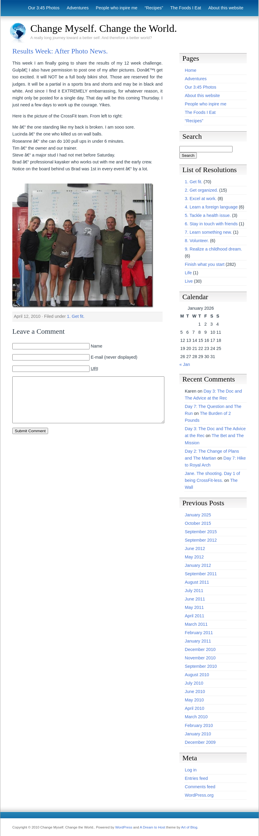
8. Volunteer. (197, 240)
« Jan (184, 364)
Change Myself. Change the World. (103, 28)
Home (190, 70)
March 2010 (196, 716)
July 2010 (194, 683)
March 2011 (196, 624)
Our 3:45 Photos (43, 7)
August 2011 (197, 582)
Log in (191, 770)
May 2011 (194, 607)
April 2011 (194, 615)
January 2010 (198, 733)
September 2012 (201, 540)
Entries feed (196, 778)
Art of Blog (189, 827)
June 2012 (195, 548)
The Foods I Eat (185, 7)
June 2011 (195, 599)
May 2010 (194, 700)
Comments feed (200, 786)
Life (188, 272)
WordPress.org (199, 795)
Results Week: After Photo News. (60, 51)
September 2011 (201, 573)
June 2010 (195, 691)
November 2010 (200, 657)
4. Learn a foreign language (211, 207)
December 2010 (200, 649)
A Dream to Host (152, 827)
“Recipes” (154, 7)
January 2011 (198, 641)
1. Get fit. (75, 316)
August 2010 (197, 674)
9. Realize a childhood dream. (213, 249)
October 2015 (198, 523)
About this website (225, 7)
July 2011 (194, 590)
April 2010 (194, 708)
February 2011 (199, 632)
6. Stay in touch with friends (211, 223)
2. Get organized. (201, 190)
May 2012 (194, 557)
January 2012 (198, 565)
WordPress (123, 827)
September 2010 (201, 666)
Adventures (78, 7)
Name (96, 346)
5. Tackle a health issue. (208, 215)
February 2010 (199, 725)
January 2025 (198, 514)
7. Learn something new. (208, 232)
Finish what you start (204, 264)
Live (189, 281)
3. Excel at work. (201, 198)
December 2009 (200, 742)
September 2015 (201, 531)
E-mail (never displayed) (114, 357)
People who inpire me (116, 7)
